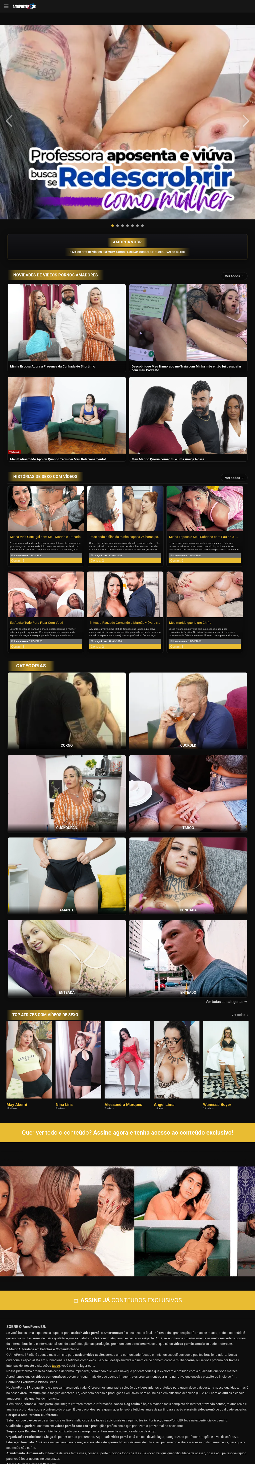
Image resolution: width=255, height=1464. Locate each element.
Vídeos (127, 1399)
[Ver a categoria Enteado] (188, 845)
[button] (112, 113)
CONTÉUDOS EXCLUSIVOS (127, 1171)
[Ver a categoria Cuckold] (188, 598)
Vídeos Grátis (208, 1399)
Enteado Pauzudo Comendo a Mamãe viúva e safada (125, 510)
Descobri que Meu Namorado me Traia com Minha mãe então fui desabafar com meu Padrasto (187, 255)
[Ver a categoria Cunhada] (188, 763)
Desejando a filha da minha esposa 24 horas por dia (125, 424)
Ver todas (234, 365)
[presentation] (15, 64)
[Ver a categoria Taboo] (188, 680)
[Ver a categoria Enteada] (67, 845)
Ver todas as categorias (227, 889)
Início (47, 1399)
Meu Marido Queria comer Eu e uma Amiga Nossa (168, 346)
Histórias (47, 1405)
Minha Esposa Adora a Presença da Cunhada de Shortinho (52, 254)
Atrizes (127, 1405)
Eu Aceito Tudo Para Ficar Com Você (36, 510)
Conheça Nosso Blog (206, 1445)
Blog (47, 1412)
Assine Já (187, 1426)
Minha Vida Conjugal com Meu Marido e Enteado (45, 424)
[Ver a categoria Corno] (67, 598)
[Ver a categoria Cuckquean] (67, 680)
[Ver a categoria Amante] (67, 763)
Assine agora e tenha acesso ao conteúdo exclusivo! (163, 1020)
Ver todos (234, 163)
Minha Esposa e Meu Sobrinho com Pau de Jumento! (205, 424)
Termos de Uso (160, 1445)
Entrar (68, 1425)
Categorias (207, 1405)
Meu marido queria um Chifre (190, 510)
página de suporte (111, 1445)
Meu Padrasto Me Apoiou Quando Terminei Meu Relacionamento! (58, 346)
